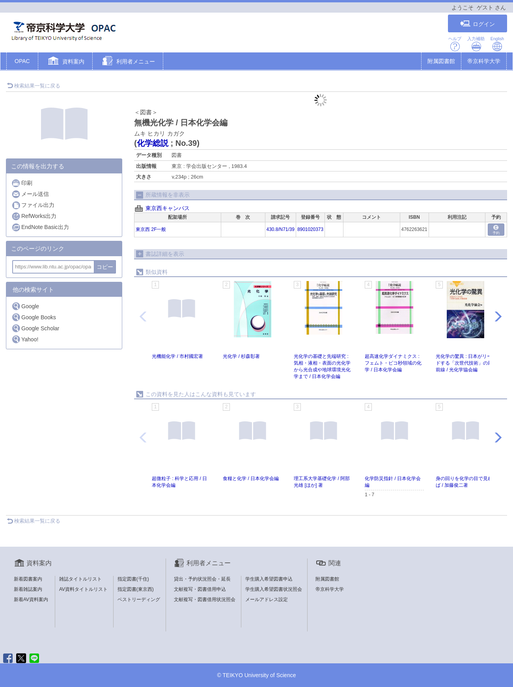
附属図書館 (441, 61)
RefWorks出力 (33, 216)
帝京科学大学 (483, 61)
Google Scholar (35, 328)
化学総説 (152, 143)
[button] (65, 61)
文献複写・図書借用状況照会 (204, 599)
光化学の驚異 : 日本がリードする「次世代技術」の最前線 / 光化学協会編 (464, 363)
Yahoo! (24, 339)
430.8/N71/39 (281, 229)
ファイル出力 (32, 205)
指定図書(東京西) (136, 589)
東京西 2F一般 (151, 229)
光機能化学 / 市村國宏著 (177, 356)
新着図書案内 (28, 579)
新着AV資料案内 (31, 599)
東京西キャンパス (168, 208)
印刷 (21, 183)
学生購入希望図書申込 (269, 579)
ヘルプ (454, 44)
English (497, 44)
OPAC (22, 61)
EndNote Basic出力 (40, 227)
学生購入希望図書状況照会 (273, 589)
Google (25, 306)
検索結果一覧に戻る (33, 86)
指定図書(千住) (133, 579)
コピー (105, 267)
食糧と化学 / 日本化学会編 (251, 478)
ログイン (477, 24)
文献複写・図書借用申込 (200, 589)
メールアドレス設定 (266, 599)
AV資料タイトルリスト (83, 589)
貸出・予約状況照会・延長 (202, 579)
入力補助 (476, 44)
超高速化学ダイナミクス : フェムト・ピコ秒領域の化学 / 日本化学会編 (393, 363)
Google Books (33, 317)
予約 (496, 230)
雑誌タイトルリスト (80, 579)
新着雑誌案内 (28, 589)
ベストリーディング (139, 599)
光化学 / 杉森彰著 (241, 356)
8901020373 (310, 229)
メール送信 (30, 194)
